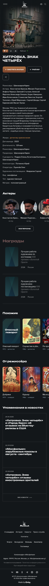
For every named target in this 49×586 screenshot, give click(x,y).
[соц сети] (12, 572)
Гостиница (24, 546)
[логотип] (24, 4)
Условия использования (12, 563)
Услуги (9, 542)
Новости (28, 532)
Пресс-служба (39, 532)
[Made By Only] (24, 582)
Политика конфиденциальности (33, 563)
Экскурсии (18, 542)
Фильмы (28, 542)
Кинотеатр (38, 542)
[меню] (5, 4)
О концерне (9, 532)
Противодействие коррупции (24, 566)
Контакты (24, 536)
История (19, 532)
